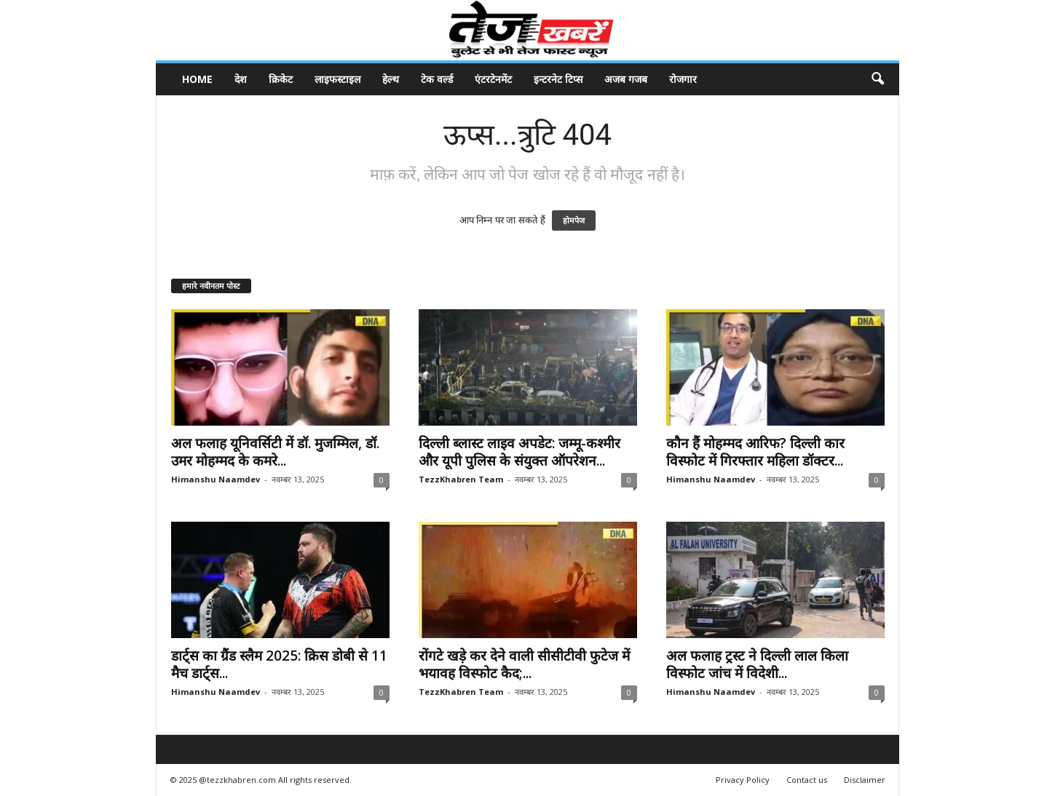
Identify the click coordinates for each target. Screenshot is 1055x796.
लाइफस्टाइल (337, 79)
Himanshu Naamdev (215, 479)
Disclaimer (864, 779)
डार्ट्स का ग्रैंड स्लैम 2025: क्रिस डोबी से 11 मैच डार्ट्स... (279, 664)
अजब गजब (625, 79)
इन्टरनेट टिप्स (558, 79)
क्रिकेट (281, 79)
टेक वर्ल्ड (437, 79)
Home (197, 79)
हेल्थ (390, 79)
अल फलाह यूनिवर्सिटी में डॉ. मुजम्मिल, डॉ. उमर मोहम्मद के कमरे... (275, 452)
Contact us (806, 779)
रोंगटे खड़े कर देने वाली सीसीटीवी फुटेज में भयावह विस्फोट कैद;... (524, 664)
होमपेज (574, 220)
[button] (877, 79)
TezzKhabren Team (461, 479)
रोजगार (683, 79)
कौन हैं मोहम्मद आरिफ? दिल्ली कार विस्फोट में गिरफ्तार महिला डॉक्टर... (755, 452)
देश (240, 79)
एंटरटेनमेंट (493, 79)
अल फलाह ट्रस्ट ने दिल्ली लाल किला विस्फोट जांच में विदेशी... (757, 664)
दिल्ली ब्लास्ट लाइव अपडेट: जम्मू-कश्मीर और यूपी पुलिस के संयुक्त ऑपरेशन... (519, 452)
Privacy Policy (743, 779)
